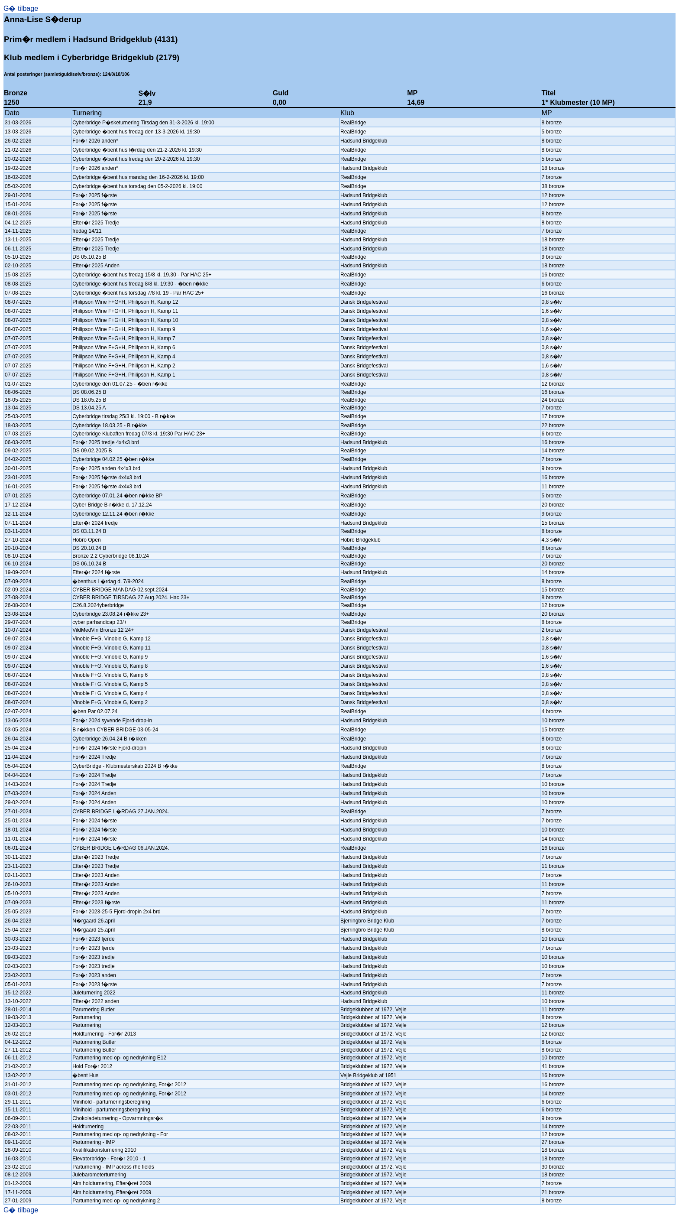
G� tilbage (20, 8)
